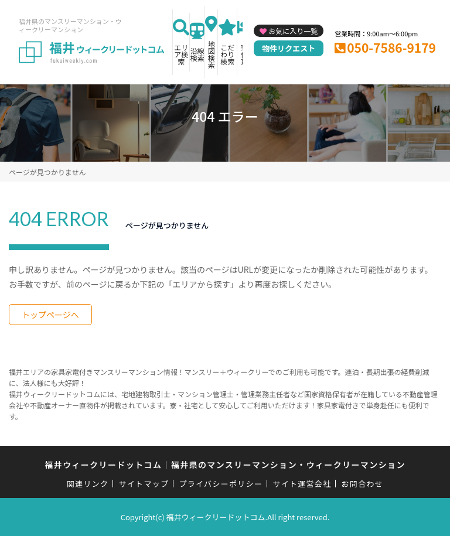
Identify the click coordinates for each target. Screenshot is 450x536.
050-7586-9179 (391, 47)
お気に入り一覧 (293, 31)
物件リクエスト (288, 48)
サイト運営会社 (301, 483)
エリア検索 (181, 54)
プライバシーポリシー (220, 483)
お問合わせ (363, 483)
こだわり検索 (227, 54)
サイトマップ (144, 483)
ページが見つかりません (47, 172)
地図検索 (211, 54)
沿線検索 (197, 54)
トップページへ (50, 314)
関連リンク (88, 483)
